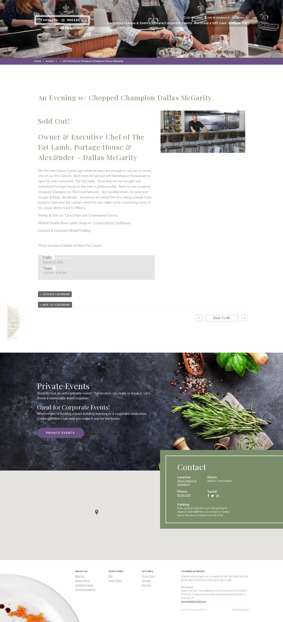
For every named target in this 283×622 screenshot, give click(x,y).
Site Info (146, 585)
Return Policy (115, 580)
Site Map (146, 580)
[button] (96, 512)
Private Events (60, 433)
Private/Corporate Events (172, 23)
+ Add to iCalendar (55, 304)
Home (37, 61)
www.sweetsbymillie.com (193, 601)
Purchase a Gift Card (210, 23)
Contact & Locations (85, 589)
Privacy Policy (149, 576)
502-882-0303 (193, 17)
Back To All (221, 318)
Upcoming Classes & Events (128, 23)
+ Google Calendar (55, 294)
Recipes (234, 23)
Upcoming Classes (84, 585)
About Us (79, 576)
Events (50, 61)
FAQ (246, 23)
